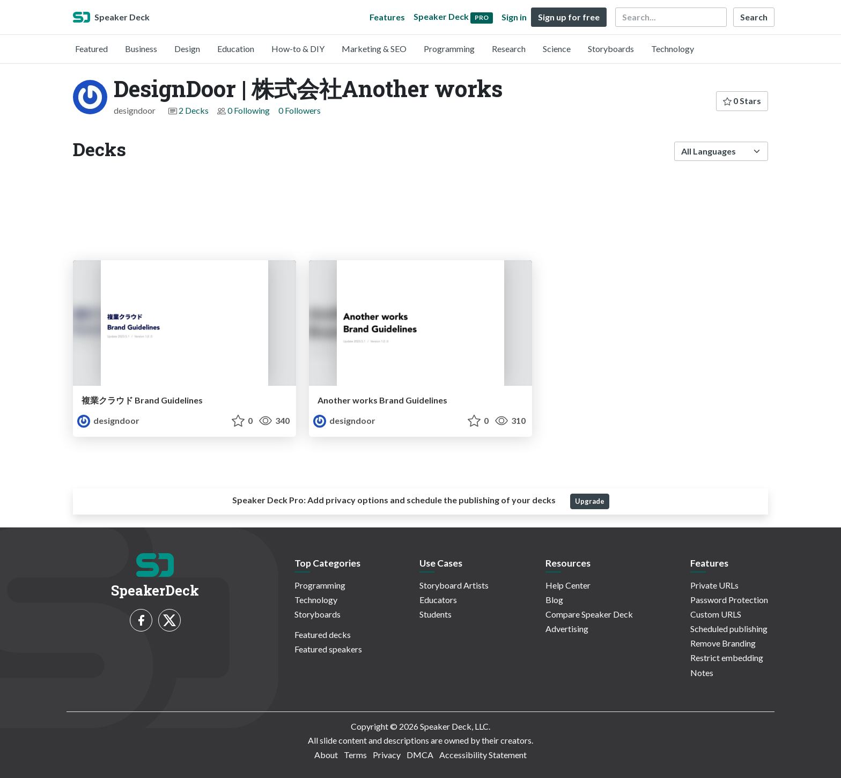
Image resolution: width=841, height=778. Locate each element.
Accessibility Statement (483, 755)
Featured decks (322, 634)
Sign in (514, 17)
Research (509, 48)
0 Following (248, 110)
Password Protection (729, 599)
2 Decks (194, 110)
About (326, 755)
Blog (554, 599)
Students (435, 614)
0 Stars (742, 101)
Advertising (566, 628)
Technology (672, 48)
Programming (449, 48)
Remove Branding (723, 643)
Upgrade (589, 501)
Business (141, 48)
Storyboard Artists (454, 585)
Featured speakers (328, 649)
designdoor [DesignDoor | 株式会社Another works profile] (108, 420)
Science (557, 48)
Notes (701, 672)
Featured (91, 48)
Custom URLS (715, 614)
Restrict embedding (726, 657)
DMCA (420, 755)
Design (187, 48)
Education (235, 48)
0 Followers (299, 110)
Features (387, 17)
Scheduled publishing (729, 628)
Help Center (568, 585)
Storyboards (611, 48)
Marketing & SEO (374, 48)
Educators (438, 599)
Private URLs (714, 585)
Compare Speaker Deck (589, 614)
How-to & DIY (297, 48)
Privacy (387, 755)
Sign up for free (569, 17)
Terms (355, 755)
